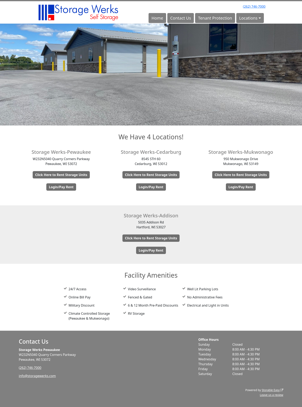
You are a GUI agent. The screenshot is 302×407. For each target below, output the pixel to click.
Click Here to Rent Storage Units (61, 175)
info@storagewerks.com (37, 376)
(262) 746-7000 (254, 6)
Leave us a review (271, 395)
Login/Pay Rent (61, 187)
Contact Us (180, 18)
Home (157, 18)
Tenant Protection (215, 18)
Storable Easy (272, 390)
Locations (248, 18)
